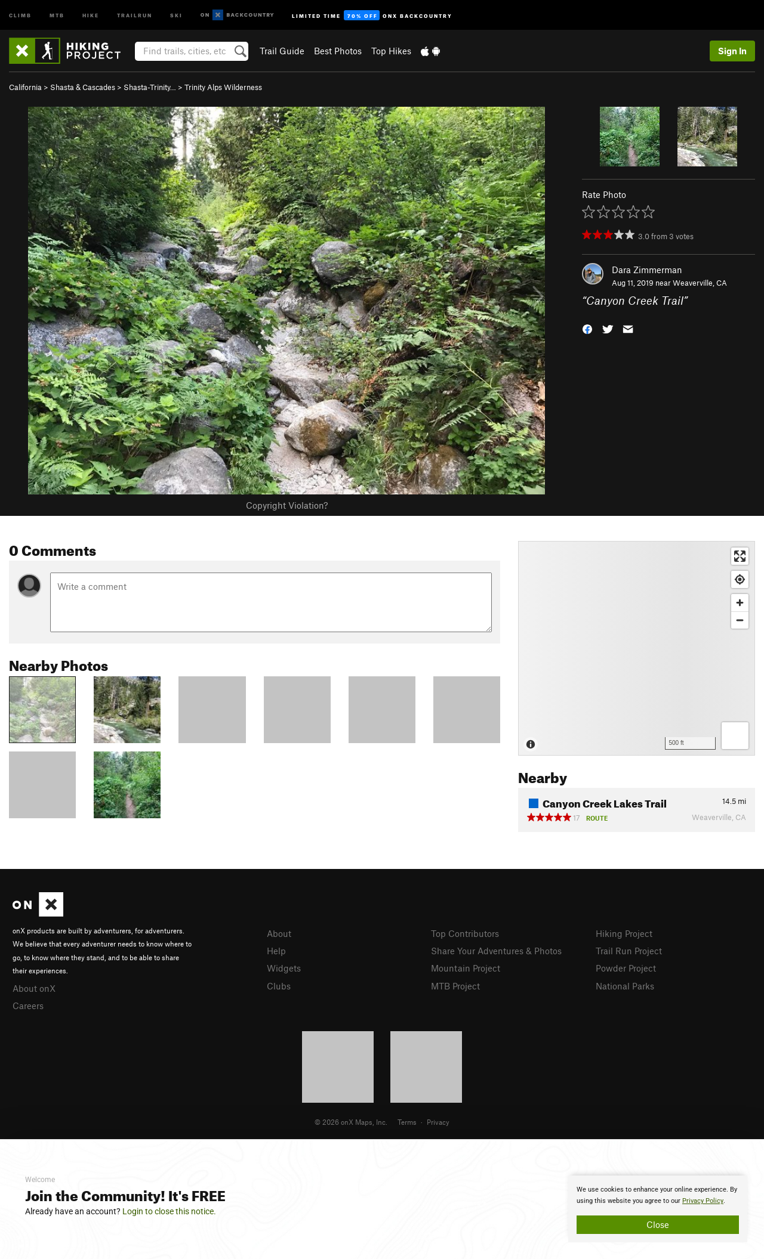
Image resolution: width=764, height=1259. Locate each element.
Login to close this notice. (169, 1211)
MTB (57, 14)
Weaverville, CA (700, 282)
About (279, 933)
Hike (90, 14)
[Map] (636, 648)
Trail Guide (282, 50)
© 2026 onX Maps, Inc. (351, 1122)
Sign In (732, 50)
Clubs (279, 985)
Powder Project (626, 968)
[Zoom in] (739, 602)
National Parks (625, 985)
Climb (20, 14)
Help (276, 950)
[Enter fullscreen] (739, 556)
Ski (176, 14)
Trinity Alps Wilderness (223, 87)
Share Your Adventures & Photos (496, 950)
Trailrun (134, 14)
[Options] (735, 735)
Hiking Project (624, 933)
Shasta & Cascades (82, 87)
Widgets (284, 968)
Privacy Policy (702, 1201)
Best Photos (338, 50)
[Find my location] (739, 579)
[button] (587, 328)
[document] (658, 1209)
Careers (28, 1005)
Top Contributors (465, 933)
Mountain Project (465, 968)
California (25, 87)
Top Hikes (391, 50)
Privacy (438, 1122)
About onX (34, 988)
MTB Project (455, 985)
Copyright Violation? (287, 505)
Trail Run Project (629, 950)
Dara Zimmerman (647, 269)
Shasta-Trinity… (150, 87)
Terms (407, 1122)
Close (657, 1224)
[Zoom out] (739, 620)
